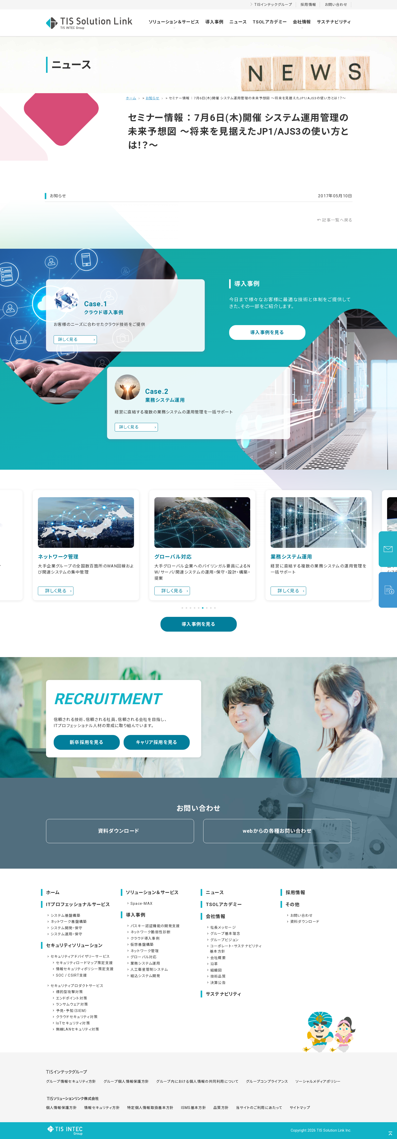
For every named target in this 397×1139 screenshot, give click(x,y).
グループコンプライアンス (267, 1081)
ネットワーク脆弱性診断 (148, 932)
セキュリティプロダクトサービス (75, 986)
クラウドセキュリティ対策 (75, 1017)
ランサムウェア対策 (70, 1004)
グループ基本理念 (223, 934)
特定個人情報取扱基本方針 (150, 1108)
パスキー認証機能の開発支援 (153, 926)
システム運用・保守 (64, 934)
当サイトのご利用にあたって (259, 1108)
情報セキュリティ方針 (102, 1108)
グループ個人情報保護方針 (126, 1081)
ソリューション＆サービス (174, 21)
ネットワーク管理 (142, 951)
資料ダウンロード (118, 831)
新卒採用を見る (87, 742)
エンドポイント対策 (69, 998)
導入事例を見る (267, 332)
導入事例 (214, 21)
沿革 (212, 964)
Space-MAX (139, 903)
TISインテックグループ (273, 5)
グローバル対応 (141, 957)
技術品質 (216, 976)
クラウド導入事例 (143, 938)
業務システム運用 (143, 963)
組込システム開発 (143, 976)
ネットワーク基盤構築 (66, 922)
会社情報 (302, 21)
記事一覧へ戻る (334, 220)
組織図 (214, 970)
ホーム (53, 892)
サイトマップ (300, 1108)
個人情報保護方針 (61, 1108)
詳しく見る (68, 339)
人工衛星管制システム (147, 969)
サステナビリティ (334, 21)
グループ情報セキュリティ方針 (71, 1081)
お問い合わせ (336, 5)
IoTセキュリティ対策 (71, 1023)
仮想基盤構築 (140, 944)
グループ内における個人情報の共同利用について (197, 1081)
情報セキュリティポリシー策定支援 (83, 969)
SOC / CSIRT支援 (69, 975)
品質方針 (221, 1108)
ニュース (238, 21)
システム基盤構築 (63, 915)
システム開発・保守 (64, 928)
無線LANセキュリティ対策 (75, 1029)
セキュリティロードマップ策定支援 (82, 963)
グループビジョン (222, 940)
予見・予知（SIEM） (69, 1011)
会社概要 (216, 958)
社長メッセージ (221, 927)
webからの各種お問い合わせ (277, 831)
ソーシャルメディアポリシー (318, 1081)
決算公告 (216, 983)
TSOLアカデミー (270, 21)
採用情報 (308, 5)
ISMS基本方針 (193, 1108)
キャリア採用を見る (157, 742)
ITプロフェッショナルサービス (78, 904)
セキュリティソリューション (74, 945)
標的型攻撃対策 (67, 992)
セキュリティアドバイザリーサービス (78, 956)
